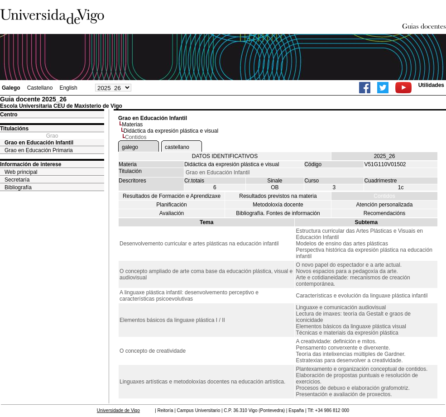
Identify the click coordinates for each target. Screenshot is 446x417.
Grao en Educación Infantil (39, 142)
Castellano (40, 88)
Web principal (21, 172)
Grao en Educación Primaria (39, 150)
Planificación (171, 204)
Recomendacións (385, 213)
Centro (9, 114)
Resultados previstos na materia (278, 196)
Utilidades (431, 85)
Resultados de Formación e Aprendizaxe (172, 196)
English (68, 88)
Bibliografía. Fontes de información (278, 213)
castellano (177, 147)
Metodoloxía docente (278, 204)
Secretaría (17, 180)
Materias (132, 124)
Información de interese (30, 164)
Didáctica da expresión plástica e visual (171, 131)
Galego (11, 88)
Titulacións (14, 128)
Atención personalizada (384, 204)
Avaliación (171, 213)
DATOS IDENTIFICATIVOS (225, 156)
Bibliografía (18, 187)
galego (130, 147)
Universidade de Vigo (118, 410)
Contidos (384, 196)
